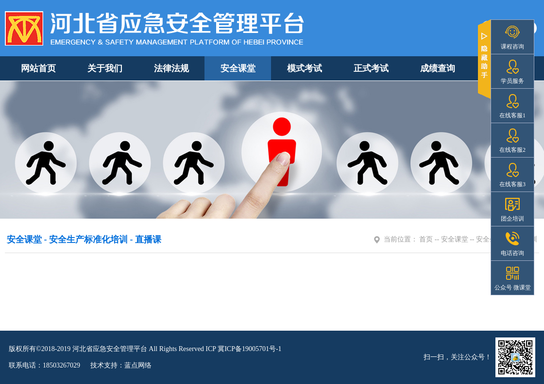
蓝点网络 (138, 365)
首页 (426, 239)
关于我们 (104, 68)
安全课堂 (238, 68)
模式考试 (304, 68)
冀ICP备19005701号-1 (249, 348)
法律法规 (171, 68)
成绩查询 (437, 68)
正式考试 (371, 68)
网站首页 (38, 68)
